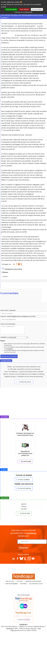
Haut (39, 628)
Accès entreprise (23, 488)
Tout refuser (24, 9)
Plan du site (10, 581)
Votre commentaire (7, 324)
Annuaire (24, 509)
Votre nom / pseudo (7, 310)
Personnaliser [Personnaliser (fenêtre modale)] (37, 9)
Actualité (5, 276)
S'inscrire (23, 547)
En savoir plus (23, 513)
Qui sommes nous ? (36, 584)
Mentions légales (12, 584)
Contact (20, 581)
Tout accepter (11, 9)
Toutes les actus (23, 382)
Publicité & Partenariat (33, 581)
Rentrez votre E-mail (9, 541)
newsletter (31, 533)
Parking (23, 506)
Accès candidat (23, 479)
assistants (10, 349)
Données (23, 584)
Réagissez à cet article (13, 269)
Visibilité (3, 337)
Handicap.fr (10, 628)
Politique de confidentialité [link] (23, 12)
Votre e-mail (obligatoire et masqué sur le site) (18, 316)
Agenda (23, 504)
